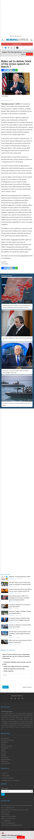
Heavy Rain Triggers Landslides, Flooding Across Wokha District (20, 612)
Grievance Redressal (7, 778)
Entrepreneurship (6, 759)
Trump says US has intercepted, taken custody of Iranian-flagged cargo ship (19, 619)
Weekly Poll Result (27, 687)
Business (11, 593)
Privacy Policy (6, 775)
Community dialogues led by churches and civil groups (16, 663)
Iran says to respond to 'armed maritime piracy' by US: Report (20, 626)
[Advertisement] (17, 17)
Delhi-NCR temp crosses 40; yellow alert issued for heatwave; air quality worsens (20, 583)
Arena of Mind (4, 738)
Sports (11, 637)
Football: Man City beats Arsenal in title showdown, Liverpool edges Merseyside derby (20, 633)
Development (4, 748)
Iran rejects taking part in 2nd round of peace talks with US (19, 605)
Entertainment (5, 757)
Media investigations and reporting (13, 668)
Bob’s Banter (4, 742)
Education (3, 755)
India (10, 586)
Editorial (3, 753)
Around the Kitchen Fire (7, 740)
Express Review (5, 763)
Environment (4, 761)
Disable (3, 750)
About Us (4, 773)
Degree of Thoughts (6, 746)
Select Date (4, 788)
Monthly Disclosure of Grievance (11, 780)
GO (3, 794)
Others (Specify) (7, 671)
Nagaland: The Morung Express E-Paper (19, 576)
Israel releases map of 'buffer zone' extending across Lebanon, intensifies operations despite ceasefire (19, 598)
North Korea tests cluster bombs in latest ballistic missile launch (20, 641)
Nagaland (11, 578)
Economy (3, 752)
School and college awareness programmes (15, 666)
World (3, 100)
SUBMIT (5, 687)
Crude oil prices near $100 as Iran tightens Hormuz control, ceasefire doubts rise (20, 590)
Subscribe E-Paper (17, 44)
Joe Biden (3, 262)
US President (4, 264)
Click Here (29, 54)
